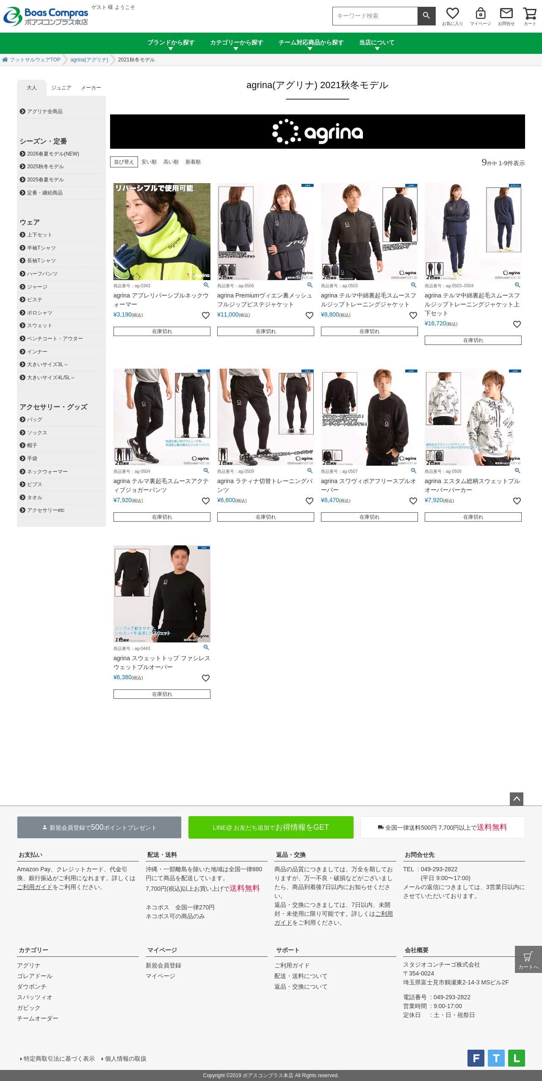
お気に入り (452, 23)
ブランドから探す (171, 42)
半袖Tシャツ (41, 248)
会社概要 (417, 950)
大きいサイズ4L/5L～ (51, 378)
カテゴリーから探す (236, 42)
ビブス (34, 484)
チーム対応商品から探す (311, 42)
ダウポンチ (32, 986)
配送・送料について (301, 976)
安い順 (149, 162)
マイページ (480, 23)
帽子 (32, 445)
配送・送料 (162, 854)
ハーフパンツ (42, 274)
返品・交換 (291, 854)
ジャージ (37, 287)
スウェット (40, 325)
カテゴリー (33, 950)
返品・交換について (301, 986)
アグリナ (29, 965)
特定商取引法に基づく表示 (59, 1058)
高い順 (171, 162)
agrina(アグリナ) (89, 60)
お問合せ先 (419, 854)
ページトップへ (516, 799)
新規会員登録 (163, 965)
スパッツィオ (35, 997)
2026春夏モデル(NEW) (53, 154)
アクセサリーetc (45, 510)
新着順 (193, 162)
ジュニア (61, 88)
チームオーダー (37, 1018)
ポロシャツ (40, 313)
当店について (377, 42)
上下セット (40, 235)
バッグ (34, 419)
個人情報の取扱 (126, 1058)
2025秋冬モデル (45, 167)
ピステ (34, 300)
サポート (288, 950)
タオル (34, 497)
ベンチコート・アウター (55, 339)
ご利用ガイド (35, 887)
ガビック (29, 1007)
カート (530, 23)
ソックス (37, 433)
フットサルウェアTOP (35, 60)
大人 (32, 88)
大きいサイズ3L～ (47, 364)
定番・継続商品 (45, 193)
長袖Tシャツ (41, 261)
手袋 (32, 458)
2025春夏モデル (45, 180)
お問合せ (506, 23)
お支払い (30, 854)
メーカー (91, 88)
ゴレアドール (35, 976)
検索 (426, 16)
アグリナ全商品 (45, 111)
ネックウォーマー (47, 472)
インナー (37, 352)
